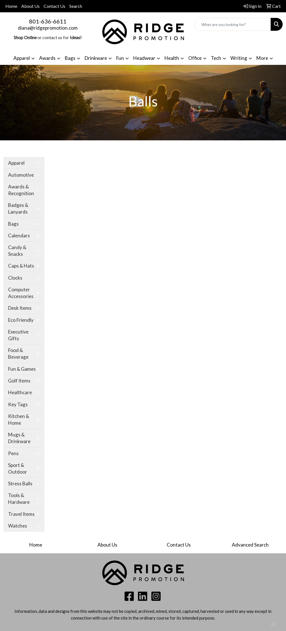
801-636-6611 (47, 21)
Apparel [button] (21, 58)
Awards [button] (47, 58)
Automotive (21, 175)
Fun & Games (22, 369)
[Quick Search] (232, 24)
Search (75, 6)
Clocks (15, 278)
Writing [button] (238, 58)
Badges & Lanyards (18, 208)
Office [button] (195, 58)
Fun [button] (120, 58)
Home (11, 6)
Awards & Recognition (21, 190)
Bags (13, 224)
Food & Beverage (18, 353)
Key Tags (18, 404)
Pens (13, 453)
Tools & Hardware (19, 498)
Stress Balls (20, 483)
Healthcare (20, 392)
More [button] (262, 58)
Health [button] (172, 58)
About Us (30, 6)
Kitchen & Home (18, 419)
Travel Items (21, 514)
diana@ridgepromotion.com (48, 28)
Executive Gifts (18, 335)
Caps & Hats (21, 266)
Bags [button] (70, 58)
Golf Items (19, 381)
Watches (17, 526)
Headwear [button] (144, 58)
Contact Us (54, 6)
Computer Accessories (21, 293)
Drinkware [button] (96, 58)
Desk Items (20, 308)
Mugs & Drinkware (19, 438)
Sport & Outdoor (17, 468)
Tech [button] (216, 58)
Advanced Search (250, 545)
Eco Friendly (21, 320)
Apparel (16, 163)
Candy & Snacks (17, 250)
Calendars (19, 235)
